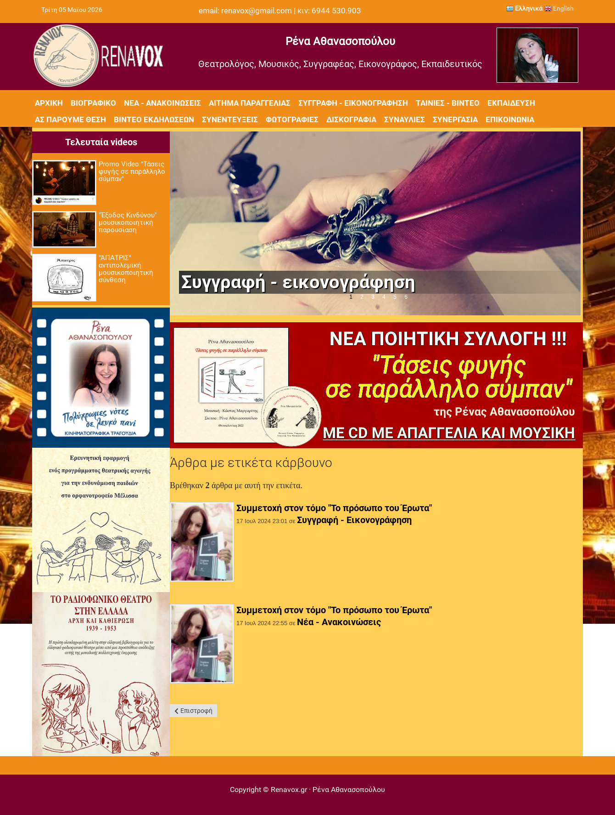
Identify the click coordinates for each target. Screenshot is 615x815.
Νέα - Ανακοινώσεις (162, 103)
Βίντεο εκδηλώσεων (154, 119)
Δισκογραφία (351, 119)
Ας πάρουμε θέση (70, 119)
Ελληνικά (524, 8)
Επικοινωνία (510, 119)
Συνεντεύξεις (230, 119)
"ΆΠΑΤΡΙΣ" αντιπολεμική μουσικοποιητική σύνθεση (126, 269)
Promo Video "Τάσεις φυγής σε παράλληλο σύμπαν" (132, 171)
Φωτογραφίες (292, 119)
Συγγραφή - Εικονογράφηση (353, 103)
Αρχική (49, 103)
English (559, 8)
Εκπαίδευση (511, 103)
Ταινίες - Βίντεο (448, 103)
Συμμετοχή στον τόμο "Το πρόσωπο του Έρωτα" (334, 507)
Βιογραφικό (93, 103)
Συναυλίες (404, 119)
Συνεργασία (455, 119)
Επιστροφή (196, 710)
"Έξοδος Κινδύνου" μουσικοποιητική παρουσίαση (128, 222)
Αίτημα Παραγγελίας (250, 103)
